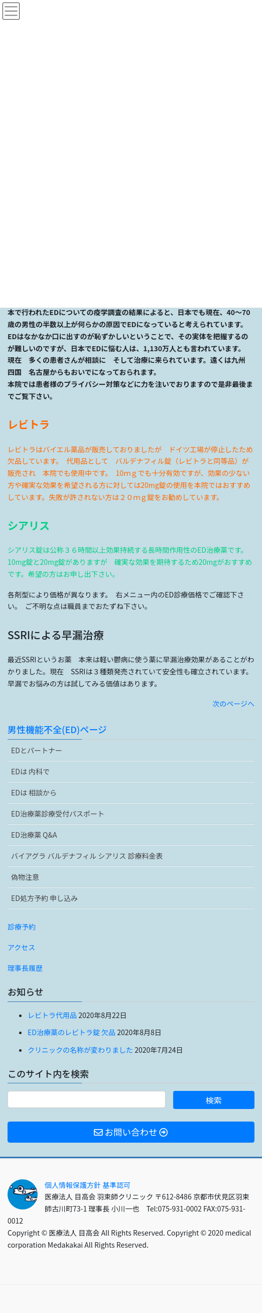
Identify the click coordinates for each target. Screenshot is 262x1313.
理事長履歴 (25, 968)
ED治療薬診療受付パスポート (57, 814)
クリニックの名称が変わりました (80, 1050)
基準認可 (116, 1185)
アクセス (21, 947)
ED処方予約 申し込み (44, 898)
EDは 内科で (30, 771)
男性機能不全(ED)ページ (57, 729)
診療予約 (22, 927)
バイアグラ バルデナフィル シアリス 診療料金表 (87, 856)
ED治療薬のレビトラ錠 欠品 (71, 1032)
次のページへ (233, 703)
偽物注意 (25, 877)
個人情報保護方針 (73, 1185)
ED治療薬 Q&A (34, 835)
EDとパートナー (36, 750)
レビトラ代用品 (52, 1015)
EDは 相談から (34, 792)
